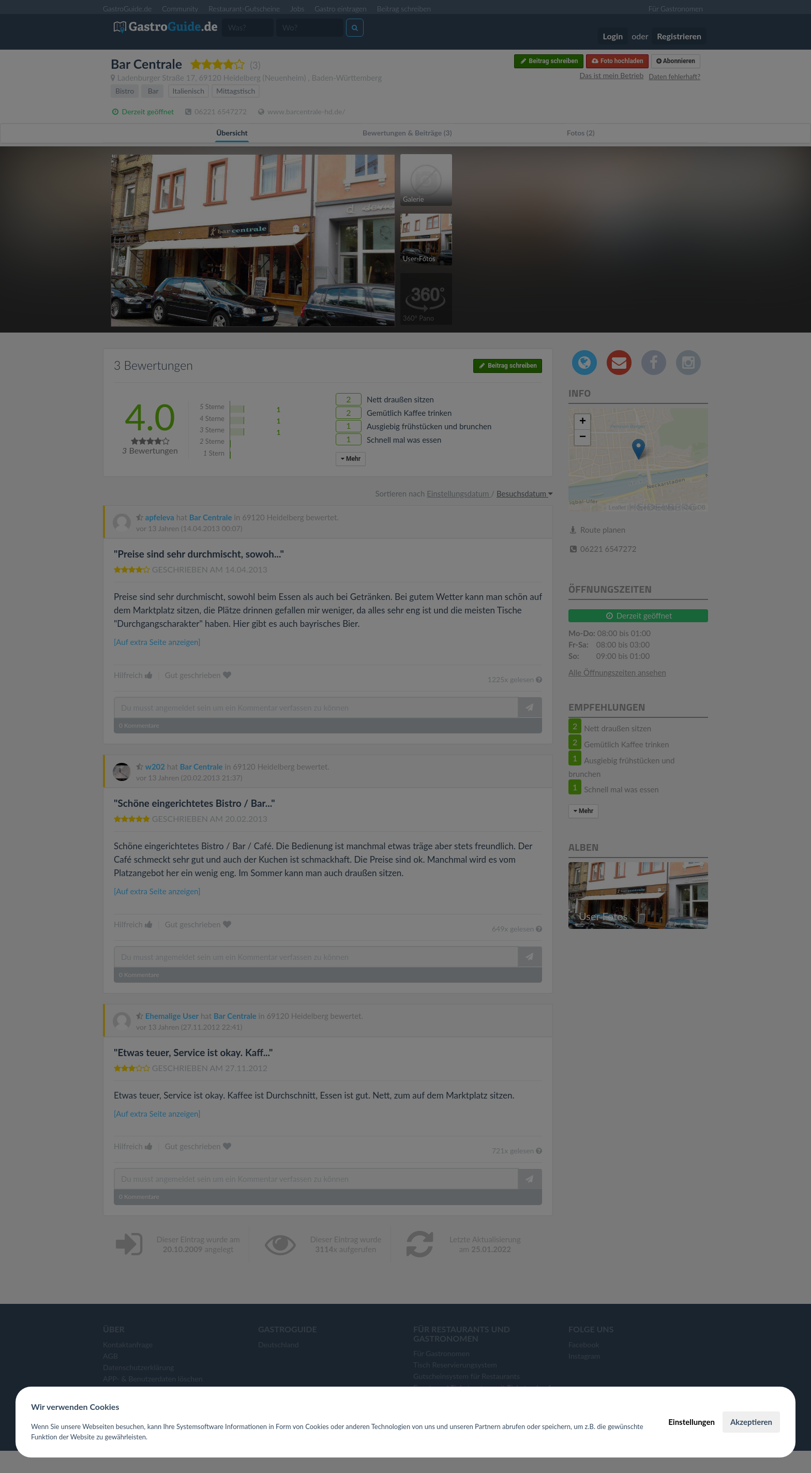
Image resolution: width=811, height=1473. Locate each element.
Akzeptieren (751, 1421)
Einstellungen (691, 1421)
